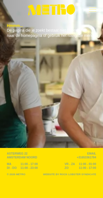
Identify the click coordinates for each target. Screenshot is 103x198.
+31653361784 (86, 157)
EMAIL (91, 153)
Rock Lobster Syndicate (78, 174)
